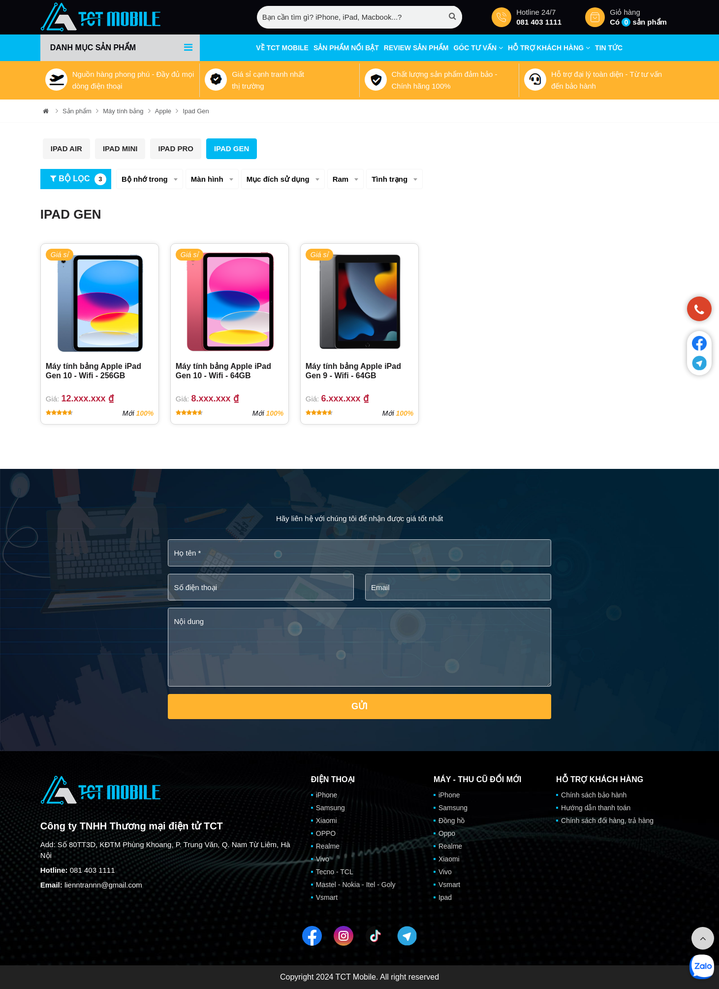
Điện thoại (333, 780)
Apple (163, 111)
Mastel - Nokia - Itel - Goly (356, 885)
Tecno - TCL (334, 872)
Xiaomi (326, 820)
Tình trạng (389, 179)
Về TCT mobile (282, 48)
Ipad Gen (196, 111)
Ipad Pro (175, 148)
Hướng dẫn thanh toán (595, 808)
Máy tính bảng (123, 111)
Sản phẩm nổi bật (346, 48)
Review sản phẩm (416, 48)
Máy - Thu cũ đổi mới (478, 780)
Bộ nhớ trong (145, 179)
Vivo (322, 859)
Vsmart (327, 897)
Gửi (359, 706)
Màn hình (207, 179)
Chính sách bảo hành (593, 795)
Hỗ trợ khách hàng (549, 48)
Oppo (446, 833)
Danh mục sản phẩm (93, 47)
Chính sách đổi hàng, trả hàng (607, 820)
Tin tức (609, 48)
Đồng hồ (451, 820)
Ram (341, 179)
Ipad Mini (120, 148)
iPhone (327, 795)
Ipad (445, 897)
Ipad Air (66, 148)
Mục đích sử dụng (278, 179)
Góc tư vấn (478, 48)
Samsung (330, 808)
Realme (328, 846)
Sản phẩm (77, 111)
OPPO (326, 833)
